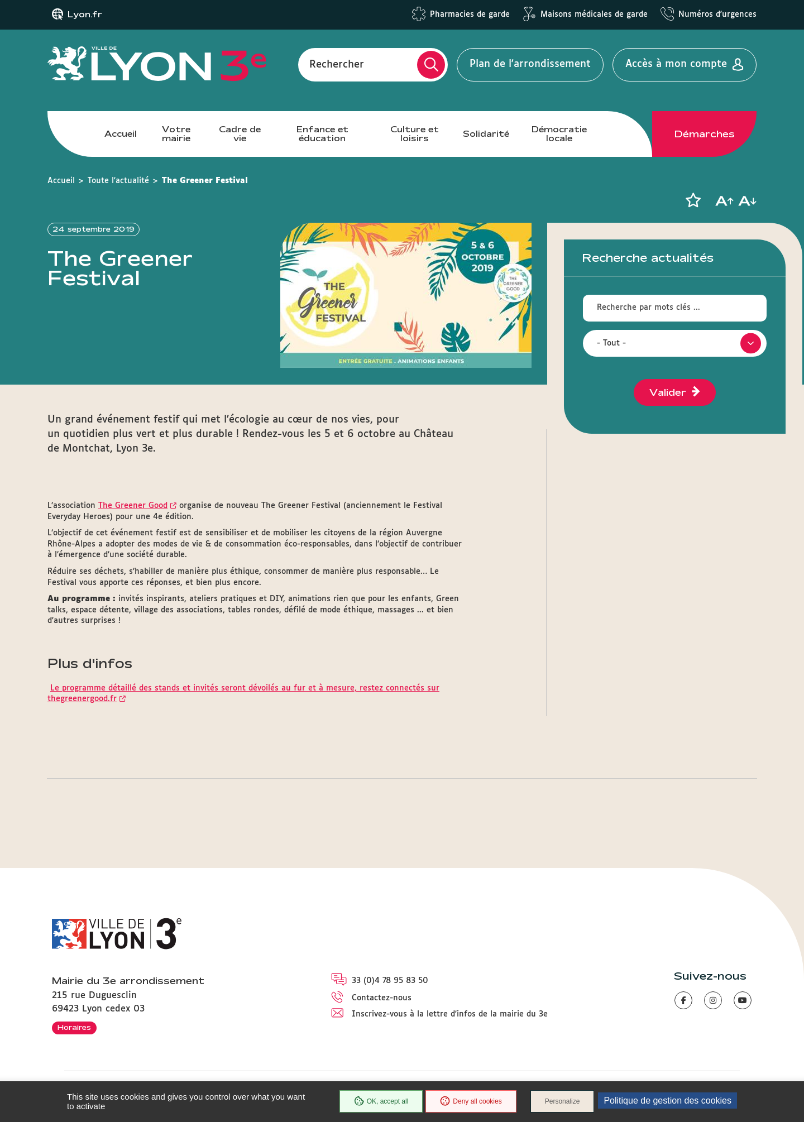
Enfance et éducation (322, 133)
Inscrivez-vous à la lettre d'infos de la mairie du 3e (450, 1014)
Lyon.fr (85, 14)
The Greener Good (133, 506)
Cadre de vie (240, 133)
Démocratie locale (559, 133)
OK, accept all (381, 1101)
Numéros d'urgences (717, 14)
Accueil (120, 133)
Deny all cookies (470, 1101)
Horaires (74, 1027)
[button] (693, 200)
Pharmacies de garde (470, 14)
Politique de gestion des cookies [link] (667, 1100)
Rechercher (336, 64)
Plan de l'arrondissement (530, 64)
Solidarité (486, 133)
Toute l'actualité (118, 181)
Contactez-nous (381, 998)
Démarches (704, 134)
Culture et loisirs (414, 133)
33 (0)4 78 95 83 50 (390, 981)
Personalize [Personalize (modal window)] (562, 1101)
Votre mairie (176, 133)
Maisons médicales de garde (594, 14)
